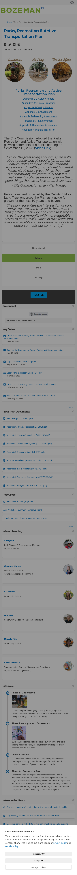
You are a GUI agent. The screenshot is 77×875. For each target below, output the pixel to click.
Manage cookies (38, 867)
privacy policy (60, 842)
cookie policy (11, 846)
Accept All (38, 860)
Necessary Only (38, 854)
